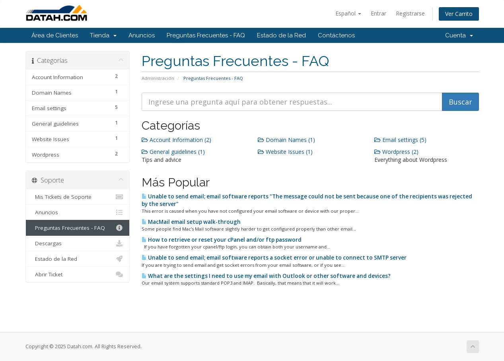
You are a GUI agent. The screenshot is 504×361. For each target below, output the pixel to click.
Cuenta (459, 35)
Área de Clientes (54, 35)
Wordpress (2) (396, 151)
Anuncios (141, 35)
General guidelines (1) (173, 151)
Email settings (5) (400, 140)
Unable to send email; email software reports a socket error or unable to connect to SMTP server (274, 257)
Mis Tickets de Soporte (78, 197)
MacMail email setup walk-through (191, 221)
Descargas (78, 243)
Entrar (378, 13)
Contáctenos (336, 35)
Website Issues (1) (285, 151)
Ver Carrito (459, 13)
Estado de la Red (281, 35)
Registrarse (410, 13)
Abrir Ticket (78, 274)
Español (348, 13)
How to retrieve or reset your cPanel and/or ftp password (222, 239)
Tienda (103, 35)
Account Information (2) (176, 140)
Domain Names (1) (286, 140)
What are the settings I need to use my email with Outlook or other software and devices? (266, 275)
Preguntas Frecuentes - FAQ (206, 35)
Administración (158, 78)
